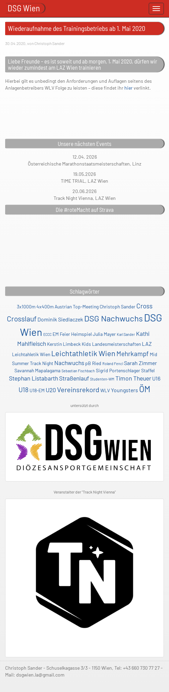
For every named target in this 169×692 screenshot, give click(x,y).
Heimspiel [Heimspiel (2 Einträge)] (81, 334)
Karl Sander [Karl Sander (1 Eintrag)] (126, 334)
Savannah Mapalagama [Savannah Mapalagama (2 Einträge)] (37, 370)
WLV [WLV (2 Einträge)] (105, 390)
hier (128, 88)
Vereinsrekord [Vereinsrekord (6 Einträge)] (78, 389)
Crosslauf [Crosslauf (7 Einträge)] (21, 318)
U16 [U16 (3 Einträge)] (156, 378)
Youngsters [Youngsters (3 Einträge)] (124, 390)
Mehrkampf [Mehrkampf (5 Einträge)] (132, 354)
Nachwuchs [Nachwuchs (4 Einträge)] (69, 362)
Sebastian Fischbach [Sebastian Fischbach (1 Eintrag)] (78, 370)
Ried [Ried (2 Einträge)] (96, 363)
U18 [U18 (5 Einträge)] (24, 390)
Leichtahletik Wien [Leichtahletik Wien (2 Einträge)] (31, 354)
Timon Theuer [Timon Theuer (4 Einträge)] (133, 378)
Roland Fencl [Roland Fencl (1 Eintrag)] (112, 363)
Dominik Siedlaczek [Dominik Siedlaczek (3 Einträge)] (60, 319)
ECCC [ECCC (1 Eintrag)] (47, 334)
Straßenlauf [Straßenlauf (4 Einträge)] (74, 378)
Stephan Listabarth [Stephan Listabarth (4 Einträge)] (33, 378)
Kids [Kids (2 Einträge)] (86, 344)
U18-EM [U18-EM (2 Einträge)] (37, 390)
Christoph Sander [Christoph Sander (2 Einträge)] (117, 306)
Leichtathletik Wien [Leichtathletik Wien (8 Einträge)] (83, 353)
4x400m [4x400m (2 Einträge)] (45, 306)
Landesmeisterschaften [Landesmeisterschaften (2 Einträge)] (116, 344)
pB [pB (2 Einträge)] (88, 363)
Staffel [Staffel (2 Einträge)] (148, 370)
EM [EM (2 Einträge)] (56, 334)
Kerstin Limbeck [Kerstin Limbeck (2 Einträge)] (64, 344)
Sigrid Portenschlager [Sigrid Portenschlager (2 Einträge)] (118, 370)
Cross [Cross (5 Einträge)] (144, 306)
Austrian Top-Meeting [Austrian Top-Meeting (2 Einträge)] (77, 306)
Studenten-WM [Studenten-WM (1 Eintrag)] (102, 379)
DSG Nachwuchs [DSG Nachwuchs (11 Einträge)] (113, 318)
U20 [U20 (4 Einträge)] (51, 390)
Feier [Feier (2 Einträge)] (65, 334)
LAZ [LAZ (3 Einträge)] (147, 343)
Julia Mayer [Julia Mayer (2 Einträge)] (104, 334)
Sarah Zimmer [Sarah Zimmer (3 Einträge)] (140, 363)
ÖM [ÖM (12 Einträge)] (144, 389)
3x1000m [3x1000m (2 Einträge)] (26, 306)
